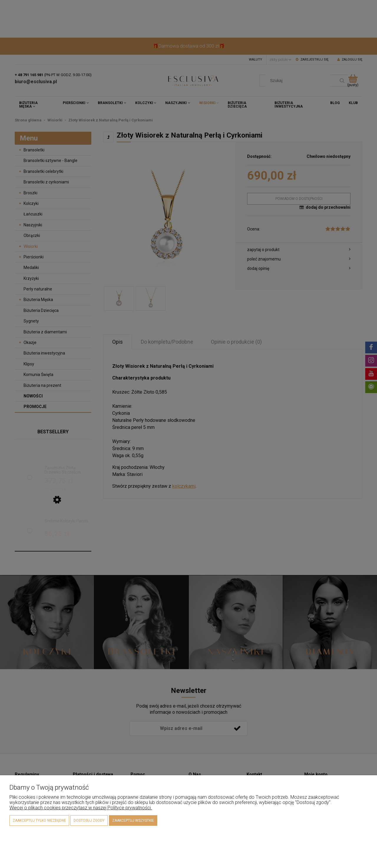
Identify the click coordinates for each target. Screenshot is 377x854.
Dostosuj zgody (89, 820)
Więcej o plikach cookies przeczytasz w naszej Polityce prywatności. (80, 807)
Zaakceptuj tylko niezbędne (39, 820)
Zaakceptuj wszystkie (133, 820)
